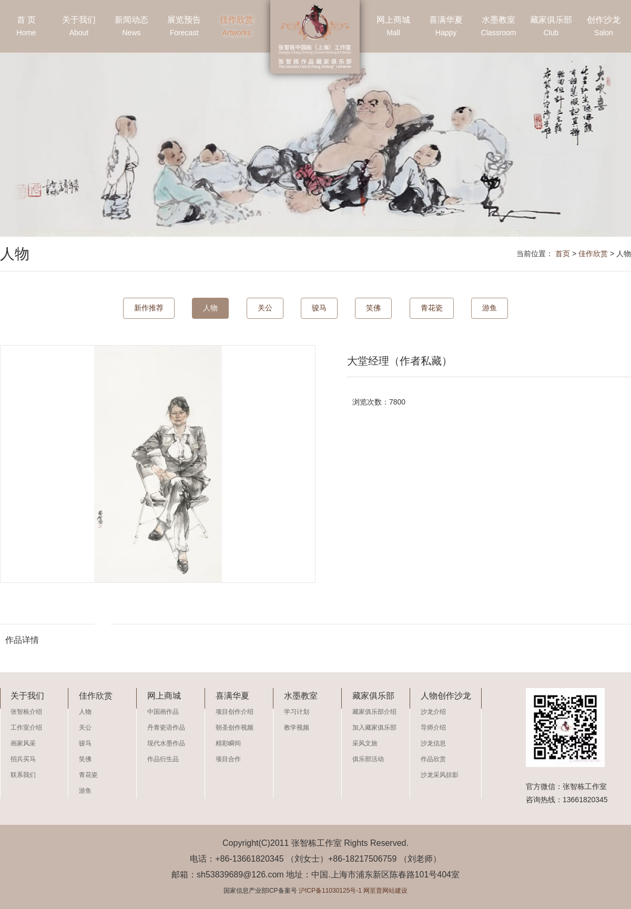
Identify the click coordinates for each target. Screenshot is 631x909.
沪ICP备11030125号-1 (330, 890)
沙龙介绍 (433, 711)
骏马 (319, 308)
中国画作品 (163, 711)
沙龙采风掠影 (440, 775)
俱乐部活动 (368, 759)
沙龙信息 (433, 743)
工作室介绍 (26, 727)
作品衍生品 (163, 759)
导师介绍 (433, 727)
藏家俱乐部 (551, 27)
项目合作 (228, 759)
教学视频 (296, 727)
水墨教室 (498, 27)
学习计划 (296, 711)
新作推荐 (149, 308)
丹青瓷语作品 (166, 727)
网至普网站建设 (385, 890)
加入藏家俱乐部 (374, 727)
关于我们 (79, 27)
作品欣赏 (433, 759)
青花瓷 (432, 308)
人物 (210, 308)
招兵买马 (23, 759)
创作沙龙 (603, 27)
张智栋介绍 (26, 711)
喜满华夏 (446, 27)
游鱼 (489, 308)
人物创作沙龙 (446, 695)
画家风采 (23, 743)
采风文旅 (365, 743)
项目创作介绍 (234, 711)
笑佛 (373, 308)
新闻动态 (131, 27)
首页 (562, 253)
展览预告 (184, 27)
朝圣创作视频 (234, 727)
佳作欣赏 (236, 27)
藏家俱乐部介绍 (374, 711)
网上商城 (393, 27)
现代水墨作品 (166, 743)
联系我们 (23, 775)
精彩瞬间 (228, 743)
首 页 (26, 27)
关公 (265, 308)
